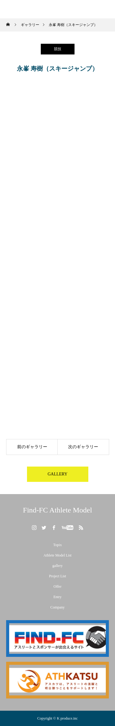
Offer (58, 586)
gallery (57, 566)
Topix (57, 545)
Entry (57, 597)
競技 (57, 49)
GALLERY (57, 474)
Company (57, 607)
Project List (57, 576)
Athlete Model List (57, 555)
